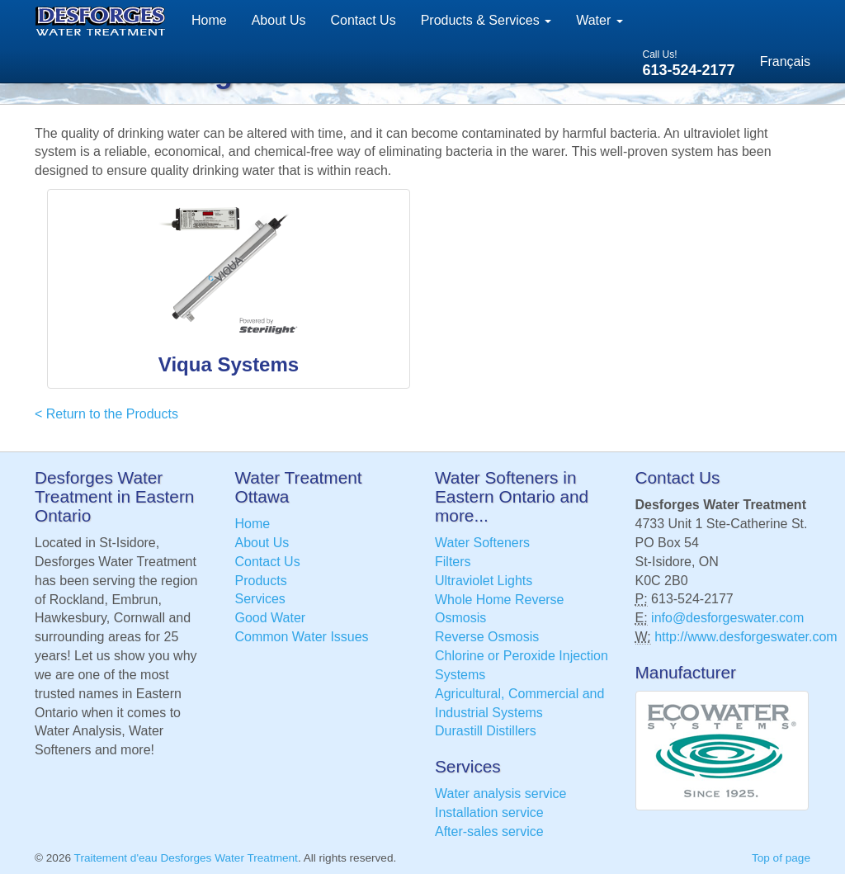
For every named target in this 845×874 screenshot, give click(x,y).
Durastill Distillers (485, 731)
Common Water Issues (302, 637)
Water (599, 20)
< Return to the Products (106, 414)
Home (209, 20)
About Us (279, 20)
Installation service (489, 812)
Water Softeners (482, 543)
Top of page (781, 858)
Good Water (270, 618)
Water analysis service (500, 794)
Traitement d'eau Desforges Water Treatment (186, 858)
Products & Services (486, 20)
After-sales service (489, 831)
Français (785, 61)
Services (260, 599)
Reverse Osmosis (487, 637)
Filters (453, 562)
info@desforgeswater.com (727, 618)
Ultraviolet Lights (483, 581)
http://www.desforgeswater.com (745, 637)
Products (261, 581)
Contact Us (363, 20)
